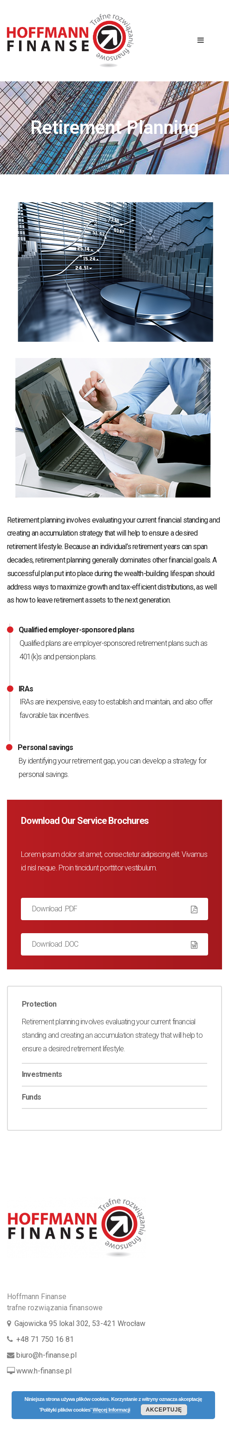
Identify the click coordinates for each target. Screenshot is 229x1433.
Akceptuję (164, 1409)
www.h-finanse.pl (44, 1371)
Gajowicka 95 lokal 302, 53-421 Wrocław (79, 1323)
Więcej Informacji (111, 1410)
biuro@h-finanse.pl (46, 1355)
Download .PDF (55, 908)
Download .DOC (55, 944)
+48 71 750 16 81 (45, 1339)
